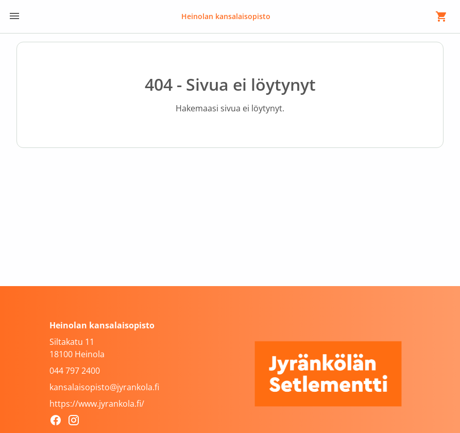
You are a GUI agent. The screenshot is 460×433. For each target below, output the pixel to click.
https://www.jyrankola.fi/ (96, 403)
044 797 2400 (74, 370)
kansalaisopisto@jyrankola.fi (104, 387)
